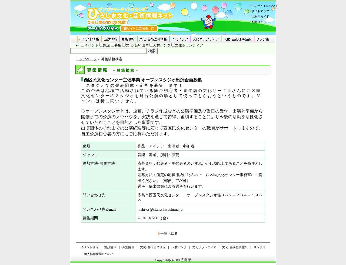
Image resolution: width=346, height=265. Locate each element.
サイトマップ (260, 11)
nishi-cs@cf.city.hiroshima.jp (160, 209)
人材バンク (162, 45)
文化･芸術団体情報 (152, 247)
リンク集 (259, 247)
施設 (106, 45)
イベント (91, 45)
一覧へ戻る (169, 234)
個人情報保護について (99, 254)
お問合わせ (258, 22)
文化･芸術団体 (137, 45)
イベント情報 (89, 247)
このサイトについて (264, 5)
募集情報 (128, 247)
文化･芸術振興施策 (235, 247)
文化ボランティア (189, 45)
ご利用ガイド (260, 16)
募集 (117, 45)
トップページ (86, 59)
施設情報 (110, 247)
